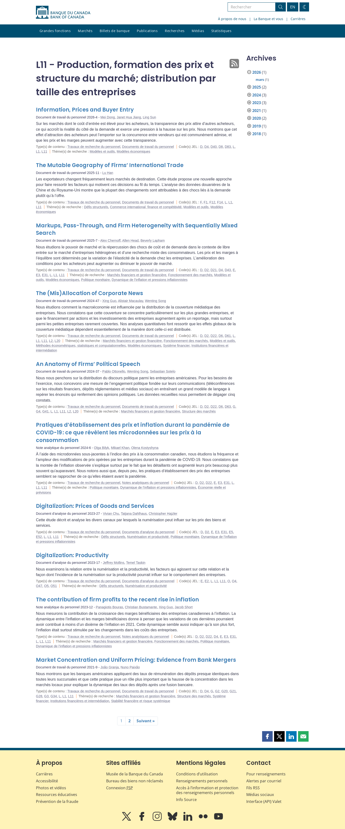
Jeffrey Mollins (113, 563)
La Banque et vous (268, 19)
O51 (54, 586)
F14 (220, 202)
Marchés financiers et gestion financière (136, 275)
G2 (217, 691)
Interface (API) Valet (264, 801)
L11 (44, 151)
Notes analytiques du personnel (145, 483)
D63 (228, 407)
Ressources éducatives (56, 794)
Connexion (119, 787)
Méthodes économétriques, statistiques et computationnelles (81, 345)
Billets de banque (115, 30)
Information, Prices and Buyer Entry (85, 109)
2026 (256, 72)
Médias (198, 30)
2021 (256, 110)
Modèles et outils (102, 151)
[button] (267, 736)
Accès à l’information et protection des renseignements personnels (207, 790)
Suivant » (146, 720)
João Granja (109, 667)
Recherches (174, 30)
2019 (256, 126)
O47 (39, 586)
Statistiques (221, 30)
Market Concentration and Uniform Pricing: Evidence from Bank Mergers (136, 660)
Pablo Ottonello (113, 371)
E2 (207, 581)
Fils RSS (253, 787)
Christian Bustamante (141, 607)
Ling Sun (149, 117)
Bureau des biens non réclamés (134, 781)
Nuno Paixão (130, 667)
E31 (45, 275)
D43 (228, 270)
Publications (147, 30)
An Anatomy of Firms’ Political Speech (88, 364)
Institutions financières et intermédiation (79, 701)
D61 (228, 336)
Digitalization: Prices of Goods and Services (95, 506)
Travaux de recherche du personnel (93, 147)
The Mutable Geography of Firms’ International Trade (110, 165)
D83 (228, 147)
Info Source (186, 799)
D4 (206, 147)
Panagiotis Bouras (109, 607)
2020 (256, 118)
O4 (234, 581)
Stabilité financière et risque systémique (140, 701)
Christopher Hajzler (163, 513)
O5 (46, 586)
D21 (214, 270)
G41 (45, 411)
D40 (214, 147)
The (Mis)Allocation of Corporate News (89, 293)
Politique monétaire (95, 280)
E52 (39, 537)
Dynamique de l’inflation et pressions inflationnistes (150, 280)
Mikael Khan (120, 448)
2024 (256, 95)
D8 (220, 147)
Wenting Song (155, 301)
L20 (57, 341)
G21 (233, 691)
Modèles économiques (133, 151)
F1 (205, 202)
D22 (214, 336)
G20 (224, 691)
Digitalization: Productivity (72, 555)
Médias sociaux (260, 794)
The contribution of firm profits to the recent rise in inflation (117, 599)
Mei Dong (107, 117)
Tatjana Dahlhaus (134, 513)
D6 (220, 336)
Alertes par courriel (263, 781)
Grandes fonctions (55, 30)
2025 (256, 87)
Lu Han (107, 173)
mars (260, 79)
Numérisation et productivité (148, 537)
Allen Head (130, 240)
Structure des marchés (199, 411)
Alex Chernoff (110, 240)
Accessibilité (47, 781)
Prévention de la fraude (57, 801)
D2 (206, 270)
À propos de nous (232, 19)
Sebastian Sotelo (162, 371)
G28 (39, 696)
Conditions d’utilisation (197, 774)
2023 (256, 102)
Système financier (176, 345)
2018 (256, 133)
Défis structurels (96, 207)
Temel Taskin (135, 563)
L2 (51, 341)
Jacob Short (184, 607)
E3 (38, 275)
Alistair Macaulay (130, 301)
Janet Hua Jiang (129, 117)
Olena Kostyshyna (145, 448)
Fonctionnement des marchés (190, 275)
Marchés (85, 30)
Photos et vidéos (51, 787)
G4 (38, 411)
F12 (212, 202)
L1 (38, 151)
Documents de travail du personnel (148, 147)
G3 (46, 696)
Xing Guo (109, 301)
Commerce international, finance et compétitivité (146, 207)
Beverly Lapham (152, 240)
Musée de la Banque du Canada (134, 774)
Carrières (298, 19)
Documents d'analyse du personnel (148, 532)
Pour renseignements (266, 774)
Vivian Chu (111, 513)
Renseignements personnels (202, 781)
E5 (231, 532)
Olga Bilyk (101, 448)
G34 (54, 696)
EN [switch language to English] (292, 7)
